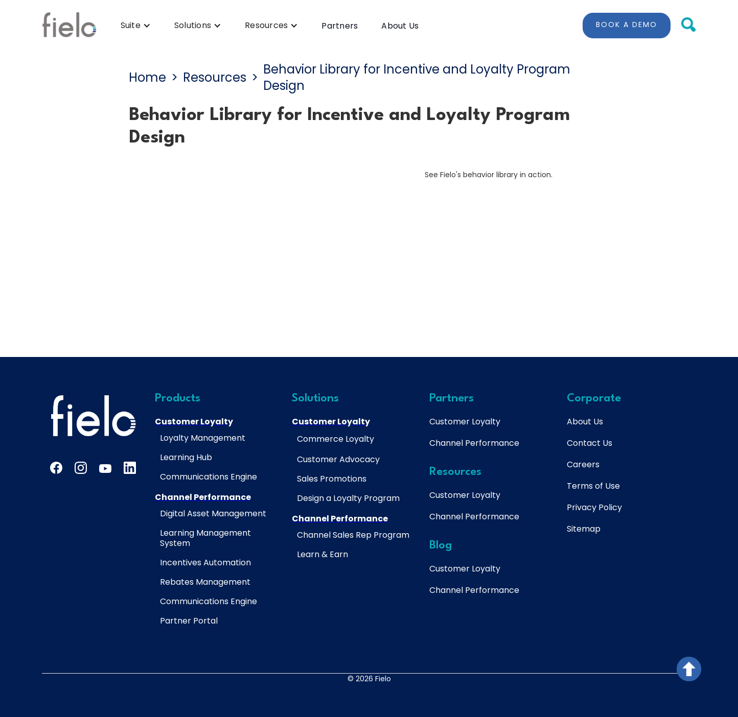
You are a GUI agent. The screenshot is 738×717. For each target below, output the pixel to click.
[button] (136, 25)
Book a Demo (626, 24)
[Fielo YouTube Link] (105, 470)
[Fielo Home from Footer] (93, 415)
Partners (339, 26)
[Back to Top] (689, 669)
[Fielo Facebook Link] (56, 468)
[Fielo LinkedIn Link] (130, 468)
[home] (69, 25)
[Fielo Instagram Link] (81, 468)
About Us (400, 26)
